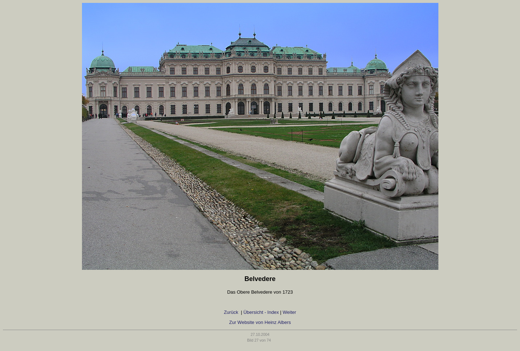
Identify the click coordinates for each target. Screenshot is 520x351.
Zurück (231, 312)
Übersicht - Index (261, 312)
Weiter (289, 312)
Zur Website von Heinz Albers (260, 322)
